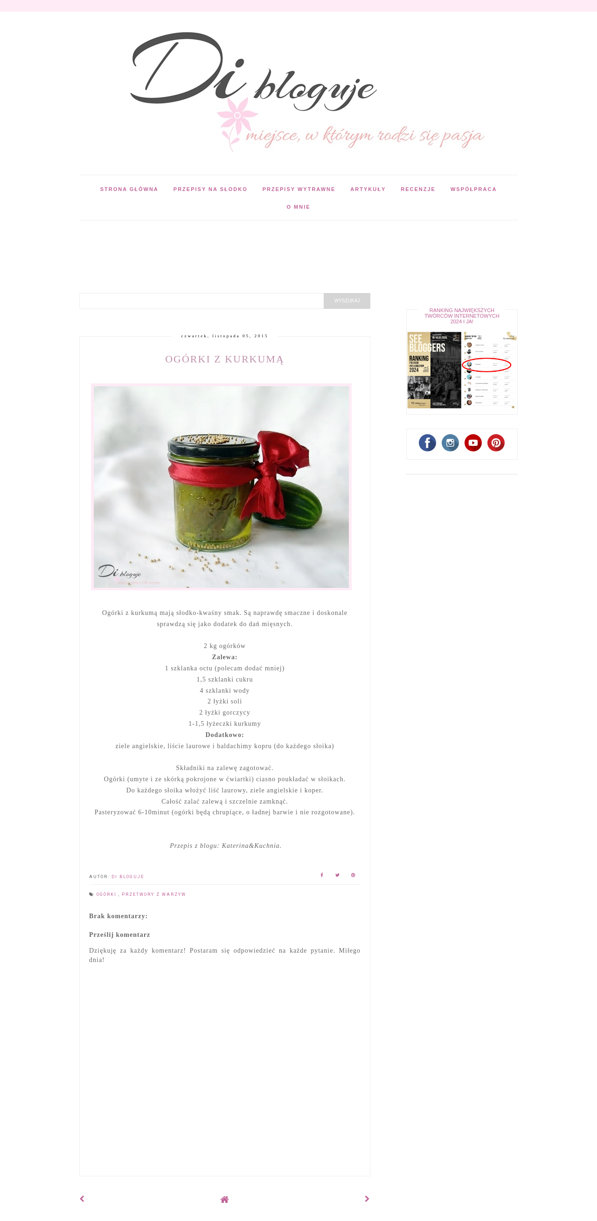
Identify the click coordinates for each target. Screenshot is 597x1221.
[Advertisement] (249, 241)
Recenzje (418, 189)
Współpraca (474, 189)
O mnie (298, 207)
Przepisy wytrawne (299, 189)
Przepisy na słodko (211, 189)
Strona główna (129, 189)
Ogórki (107, 894)
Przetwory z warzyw (154, 894)
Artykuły (368, 189)
